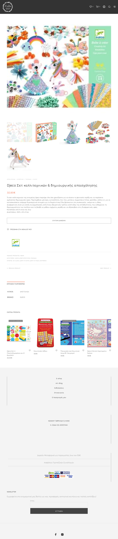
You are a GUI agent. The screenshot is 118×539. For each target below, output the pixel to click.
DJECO (35, 179)
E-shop (59, 378)
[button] (91, 6)
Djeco (17, 260)
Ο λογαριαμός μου (59, 397)
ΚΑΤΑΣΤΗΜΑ (20, 179)
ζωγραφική (43, 260)
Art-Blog (59, 383)
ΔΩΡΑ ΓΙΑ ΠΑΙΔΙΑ (34, 260)
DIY (14, 260)
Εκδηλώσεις (59, 388)
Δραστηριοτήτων (24, 258)
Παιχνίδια (28, 179)
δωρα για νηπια (24, 260)
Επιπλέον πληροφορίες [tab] (16, 284)
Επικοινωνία (59, 393)
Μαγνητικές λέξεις (40, 350)
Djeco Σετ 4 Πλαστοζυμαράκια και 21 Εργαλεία (16, 353)
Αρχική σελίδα (11, 179)
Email (32, 501)
